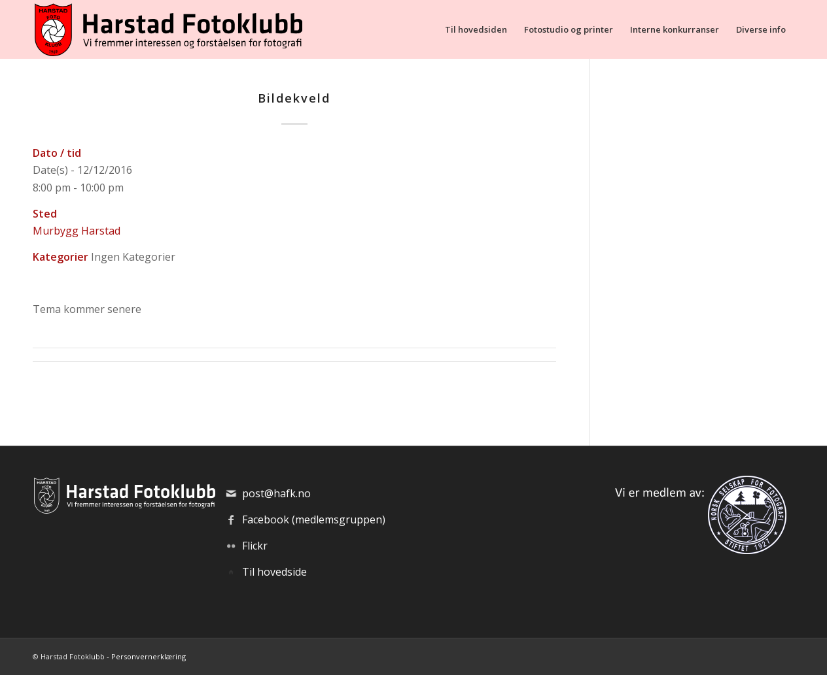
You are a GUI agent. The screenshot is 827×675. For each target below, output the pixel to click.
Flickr (255, 545)
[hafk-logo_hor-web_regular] (167, 29)
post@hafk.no (276, 493)
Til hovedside (274, 572)
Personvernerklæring (148, 656)
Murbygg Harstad (76, 230)
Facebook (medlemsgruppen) (313, 519)
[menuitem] (476, 29)
